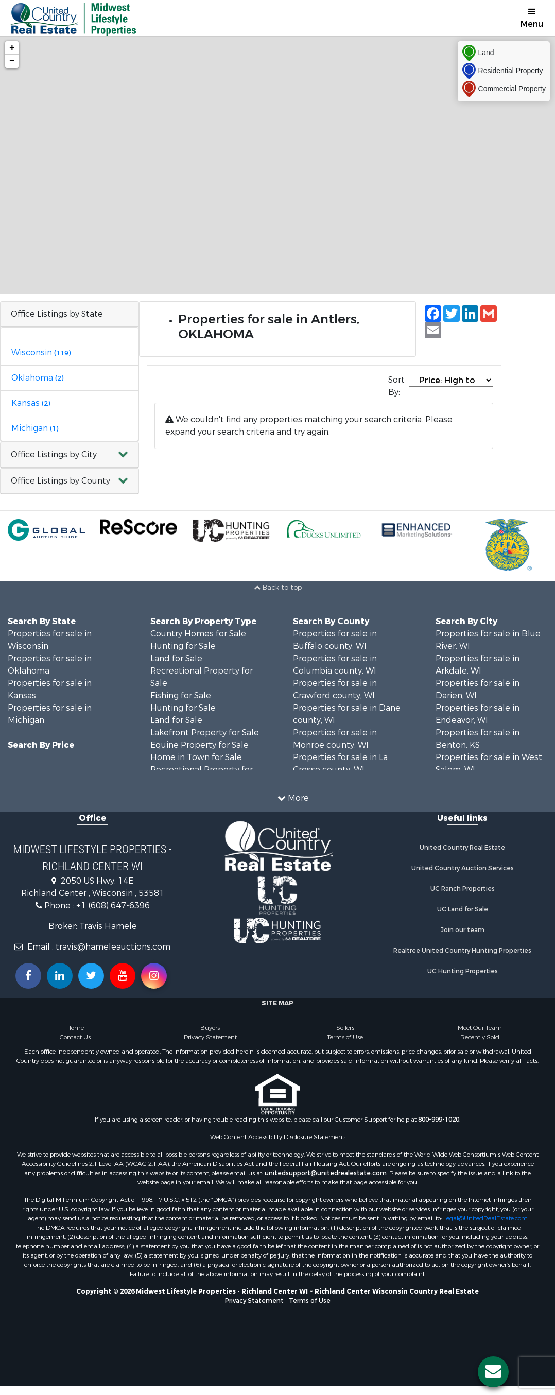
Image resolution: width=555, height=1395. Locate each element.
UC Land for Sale (462, 909)
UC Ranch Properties (462, 889)
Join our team (462, 930)
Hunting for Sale (183, 646)
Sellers (345, 1028)
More (293, 798)
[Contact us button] (493, 1371)
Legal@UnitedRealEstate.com (485, 1218)
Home (75, 1028)
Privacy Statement (210, 1037)
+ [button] (12, 48)
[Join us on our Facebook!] (28, 976)
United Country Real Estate (462, 847)
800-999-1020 (438, 1119)
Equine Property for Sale (199, 744)
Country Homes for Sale (198, 633)
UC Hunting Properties (462, 971)
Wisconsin (41, 352)
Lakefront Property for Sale (204, 732)
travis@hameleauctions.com (113, 946)
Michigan (34, 428)
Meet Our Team (480, 1028)
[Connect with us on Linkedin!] (60, 976)
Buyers (210, 1028)
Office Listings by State (57, 313)
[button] (69, 455)
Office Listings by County (60, 480)
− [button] (12, 61)
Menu (532, 18)
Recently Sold (479, 1037)
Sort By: (396, 386)
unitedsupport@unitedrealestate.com (326, 1173)
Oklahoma (37, 377)
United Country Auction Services (462, 868)
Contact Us (75, 1037)
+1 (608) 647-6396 (113, 905)
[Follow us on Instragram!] (154, 976)
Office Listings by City (54, 454)
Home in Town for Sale (196, 757)
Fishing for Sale (180, 695)
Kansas (30, 403)
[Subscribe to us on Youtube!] (122, 976)
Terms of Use (345, 1037)
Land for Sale (176, 658)
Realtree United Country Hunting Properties (462, 950)
